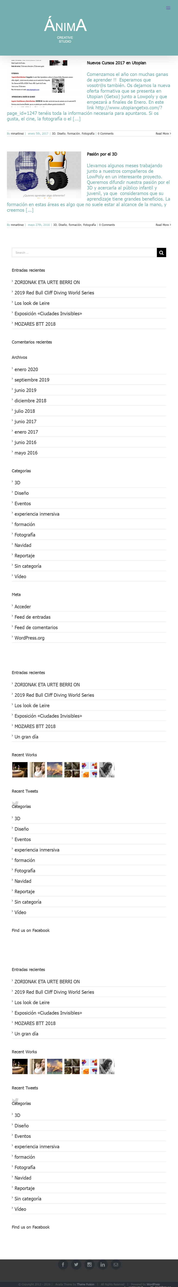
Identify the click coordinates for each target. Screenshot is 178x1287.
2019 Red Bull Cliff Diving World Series (54, 292)
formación (73, 133)
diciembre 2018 (30, 400)
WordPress (153, 1284)
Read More (162, 133)
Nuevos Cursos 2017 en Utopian (116, 62)
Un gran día (26, 736)
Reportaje (25, 555)
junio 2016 (25, 442)
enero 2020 (26, 369)
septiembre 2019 (32, 379)
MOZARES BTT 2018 (35, 324)
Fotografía (88, 133)
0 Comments (105, 133)
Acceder (23, 606)
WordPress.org (29, 637)
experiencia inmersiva (37, 513)
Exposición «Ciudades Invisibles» (48, 313)
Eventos (23, 503)
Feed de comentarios (36, 627)
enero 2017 (26, 432)
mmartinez (17, 133)
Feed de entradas (33, 617)
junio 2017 (25, 421)
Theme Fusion (85, 1284)
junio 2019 (25, 390)
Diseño (61, 133)
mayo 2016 (26, 452)
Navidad (23, 545)
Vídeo (20, 576)
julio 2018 (25, 411)
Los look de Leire (32, 303)
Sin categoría (28, 565)
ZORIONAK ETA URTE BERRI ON (47, 282)
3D (53, 133)
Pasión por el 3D (102, 154)
